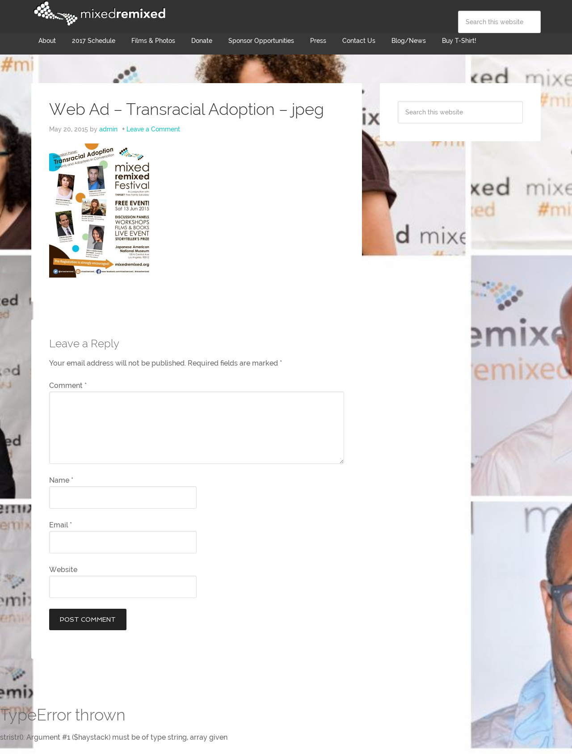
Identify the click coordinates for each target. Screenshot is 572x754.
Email (60, 525)
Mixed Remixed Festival (98, 13)
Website (63, 569)
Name (61, 480)
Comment (68, 385)
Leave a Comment (153, 129)
